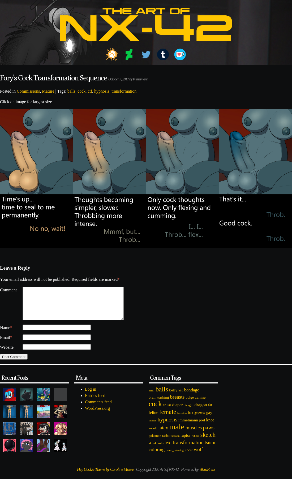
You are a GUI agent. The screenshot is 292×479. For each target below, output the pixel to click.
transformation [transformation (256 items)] (188, 449)
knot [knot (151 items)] (210, 426)
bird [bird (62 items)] (180, 396)
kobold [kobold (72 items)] (153, 435)
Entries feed (95, 402)
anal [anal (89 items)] (151, 397)
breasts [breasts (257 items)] (177, 403)
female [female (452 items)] (167, 418)
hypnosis (101, 91)
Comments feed (98, 408)
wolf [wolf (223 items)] (198, 456)
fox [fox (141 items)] (190, 419)
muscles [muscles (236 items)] (193, 434)
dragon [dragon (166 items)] (201, 411)
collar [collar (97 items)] (167, 411)
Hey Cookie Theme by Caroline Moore (105, 475)
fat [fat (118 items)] (210, 411)
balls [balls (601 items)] (162, 395)
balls (71, 91)
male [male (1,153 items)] (176, 433)
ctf (90, 91)
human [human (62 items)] (152, 426)
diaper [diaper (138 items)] (177, 411)
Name (6, 334)
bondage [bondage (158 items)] (191, 396)
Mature (48, 91)
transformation (123, 91)
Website (7, 353)
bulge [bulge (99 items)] (190, 404)
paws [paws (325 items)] (208, 434)
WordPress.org (97, 414)
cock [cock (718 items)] (155, 410)
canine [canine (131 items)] (200, 403)
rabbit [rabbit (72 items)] (165, 442)
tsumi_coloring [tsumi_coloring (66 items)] (175, 456)
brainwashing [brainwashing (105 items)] (159, 404)
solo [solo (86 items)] (160, 449)
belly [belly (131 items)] (173, 396)
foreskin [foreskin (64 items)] (182, 419)
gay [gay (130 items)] (209, 419)
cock (81, 91)
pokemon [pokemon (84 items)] (155, 442)
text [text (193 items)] (168, 449)
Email (6, 344)
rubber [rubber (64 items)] (195, 442)
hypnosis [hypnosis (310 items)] (167, 426)
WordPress (207, 475)
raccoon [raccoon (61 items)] (175, 442)
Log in (90, 395)
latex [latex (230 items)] (163, 434)
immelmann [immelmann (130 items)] (188, 426)
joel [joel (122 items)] (202, 426)
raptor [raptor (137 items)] (186, 441)
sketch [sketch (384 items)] (208, 441)
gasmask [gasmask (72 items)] (200, 419)
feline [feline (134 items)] (153, 419)
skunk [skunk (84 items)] (153, 449)
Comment (8, 290)
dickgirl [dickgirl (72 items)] (188, 411)
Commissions (28, 91)
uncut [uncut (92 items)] (189, 456)
